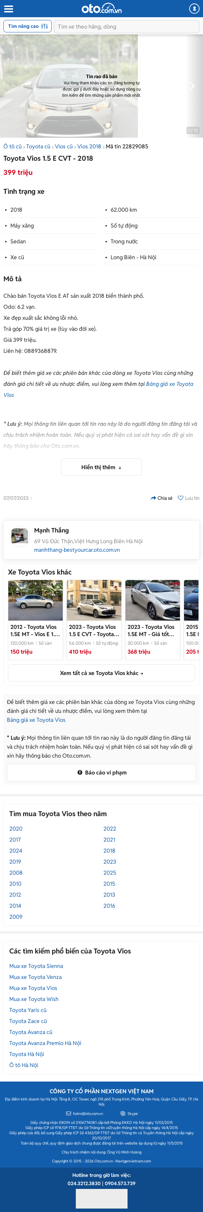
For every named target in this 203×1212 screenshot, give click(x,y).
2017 (15, 839)
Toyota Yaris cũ (28, 1010)
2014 (15, 905)
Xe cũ (17, 257)
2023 (109, 861)
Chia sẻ (162, 498)
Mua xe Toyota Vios (33, 988)
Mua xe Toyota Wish (34, 999)
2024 (15, 850)
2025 (109, 872)
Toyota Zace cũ (28, 1021)
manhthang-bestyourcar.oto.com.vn (77, 550)
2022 (109, 828)
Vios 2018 (89, 146)
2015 (109, 883)
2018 (16, 209)
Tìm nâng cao (28, 26)
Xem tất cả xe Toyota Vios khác (99, 673)
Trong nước (124, 241)
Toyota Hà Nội (26, 1054)
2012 (15, 894)
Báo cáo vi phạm (101, 772)
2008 (16, 872)
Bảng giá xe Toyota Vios (36, 720)
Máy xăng (22, 225)
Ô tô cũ (12, 146)
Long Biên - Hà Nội (133, 257)
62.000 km (124, 209)
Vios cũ (64, 146)
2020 (15, 828)
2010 (15, 883)
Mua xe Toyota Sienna (36, 966)
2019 (15, 861)
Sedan (18, 241)
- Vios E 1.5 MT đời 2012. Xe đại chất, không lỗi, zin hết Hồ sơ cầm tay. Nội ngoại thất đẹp (35, 630)
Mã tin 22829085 (127, 146)
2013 (109, 894)
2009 (15, 916)
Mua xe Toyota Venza (35, 977)
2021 (109, 839)
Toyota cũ (38, 146)
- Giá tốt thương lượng (151, 630)
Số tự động (124, 225)
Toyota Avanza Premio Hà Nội (45, 1043)
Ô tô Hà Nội (23, 1065)
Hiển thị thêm (99, 467)
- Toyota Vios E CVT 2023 (92, 630)
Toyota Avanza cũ (30, 1032)
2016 (109, 905)
